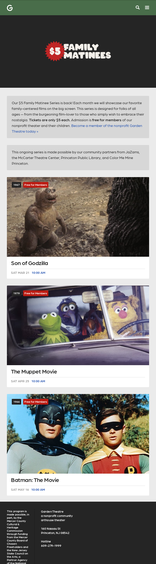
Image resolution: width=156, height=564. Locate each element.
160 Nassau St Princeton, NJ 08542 (55, 530)
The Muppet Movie (34, 371)
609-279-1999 (51, 545)
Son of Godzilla (29, 263)
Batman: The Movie (35, 480)
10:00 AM (38, 273)
